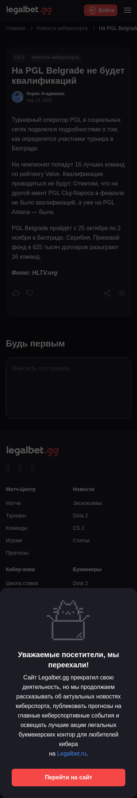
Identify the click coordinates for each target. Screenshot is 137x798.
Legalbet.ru (71, 753)
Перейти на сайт (68, 777)
